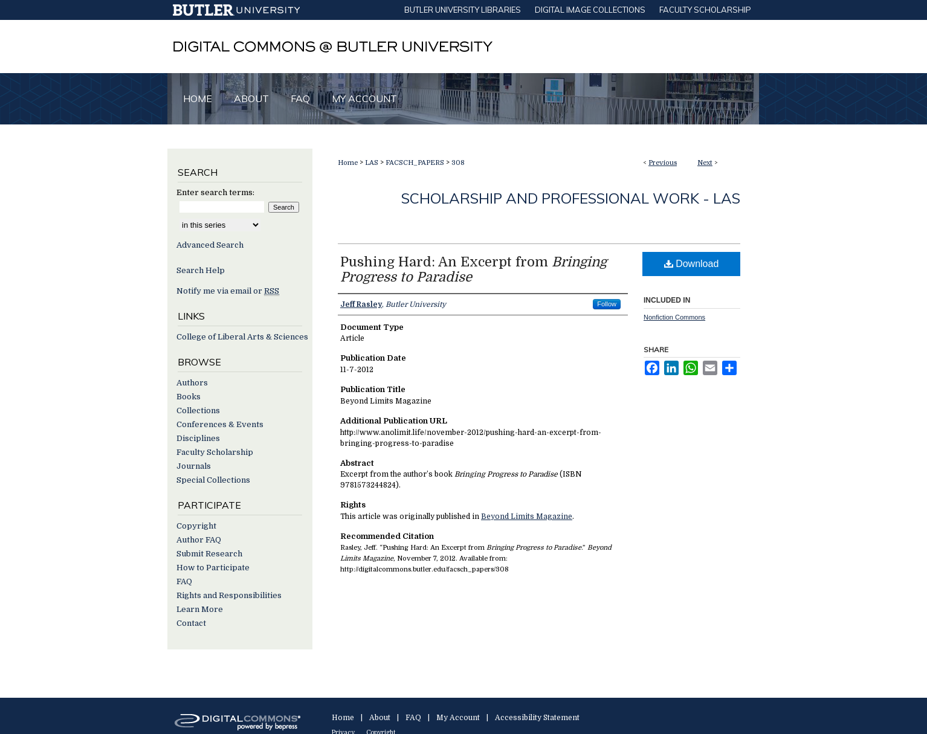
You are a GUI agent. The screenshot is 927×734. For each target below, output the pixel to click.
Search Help (200, 270)
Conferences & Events (219, 424)
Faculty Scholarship (214, 452)
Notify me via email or (227, 290)
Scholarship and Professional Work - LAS (570, 198)
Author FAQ (198, 539)
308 (458, 163)
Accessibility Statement (537, 717)
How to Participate (213, 567)
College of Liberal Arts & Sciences (242, 336)
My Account (458, 717)
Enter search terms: (215, 192)
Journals (193, 466)
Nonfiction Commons (674, 317)
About (379, 717)
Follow (606, 303)
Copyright (196, 525)
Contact (191, 623)
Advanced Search (210, 244)
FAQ (184, 581)
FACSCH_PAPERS (415, 163)
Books (188, 396)
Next (704, 163)
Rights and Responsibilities (229, 595)
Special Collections (213, 480)
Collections (198, 410)
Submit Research (209, 553)
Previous (662, 163)
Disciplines (198, 438)
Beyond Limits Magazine (526, 516)
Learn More (199, 609)
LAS (371, 163)
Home (348, 163)
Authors (192, 382)
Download (691, 264)
